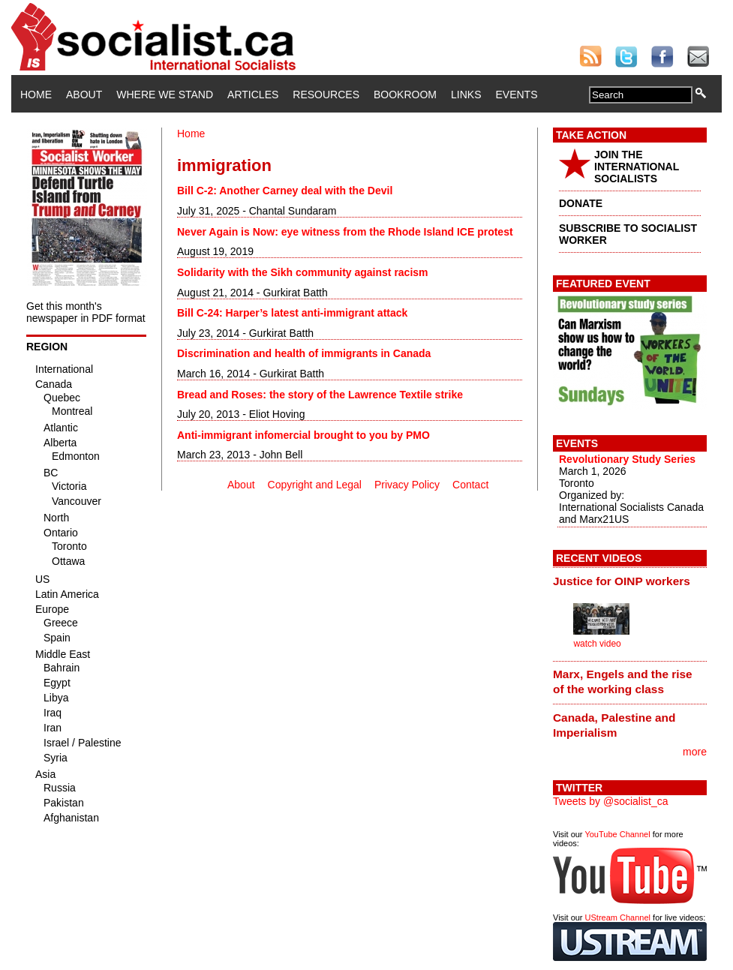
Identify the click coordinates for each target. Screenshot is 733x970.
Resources (326, 95)
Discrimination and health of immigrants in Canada (304, 353)
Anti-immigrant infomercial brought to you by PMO (303, 435)
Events (516, 95)
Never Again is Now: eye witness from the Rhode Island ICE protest (345, 232)
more (695, 752)
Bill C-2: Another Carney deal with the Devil (284, 191)
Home (36, 95)
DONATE (580, 203)
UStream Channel (617, 917)
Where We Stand (164, 95)
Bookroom (405, 95)
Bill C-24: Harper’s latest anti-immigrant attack (292, 313)
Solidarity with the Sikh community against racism (302, 272)
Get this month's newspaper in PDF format (86, 312)
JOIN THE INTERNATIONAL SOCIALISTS (636, 167)
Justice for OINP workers (621, 581)
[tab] (630, 580)
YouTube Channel (617, 834)
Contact (470, 485)
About (84, 95)
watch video (596, 643)
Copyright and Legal (315, 485)
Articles (252, 95)
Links (466, 95)
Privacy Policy (407, 485)
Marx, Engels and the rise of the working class (622, 681)
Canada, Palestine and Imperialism (614, 725)
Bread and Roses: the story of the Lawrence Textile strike (320, 395)
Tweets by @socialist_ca (610, 801)
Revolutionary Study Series (627, 459)
